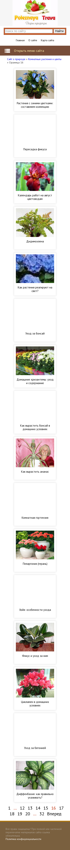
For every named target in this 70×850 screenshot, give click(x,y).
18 (12, 814)
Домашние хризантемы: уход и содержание (35, 381)
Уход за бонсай (35, 333)
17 (61, 808)
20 (27, 814)
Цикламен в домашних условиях (35, 703)
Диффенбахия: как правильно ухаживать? (35, 795)
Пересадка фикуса (35, 149)
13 (30, 808)
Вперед (54, 814)
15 (45, 808)
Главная (20, 40)
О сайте (32, 40)
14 (37, 808)
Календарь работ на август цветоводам (35, 197)
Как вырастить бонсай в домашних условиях (35, 427)
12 (22, 808)
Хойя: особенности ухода (35, 610)
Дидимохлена (35, 241)
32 (41, 814)
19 (19, 814)
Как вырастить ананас (35, 471)
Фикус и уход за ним (35, 656)
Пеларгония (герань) (35, 563)
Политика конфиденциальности (23, 839)
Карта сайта (47, 40)
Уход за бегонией (35, 748)
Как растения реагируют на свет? (35, 289)
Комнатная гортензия (35, 517)
